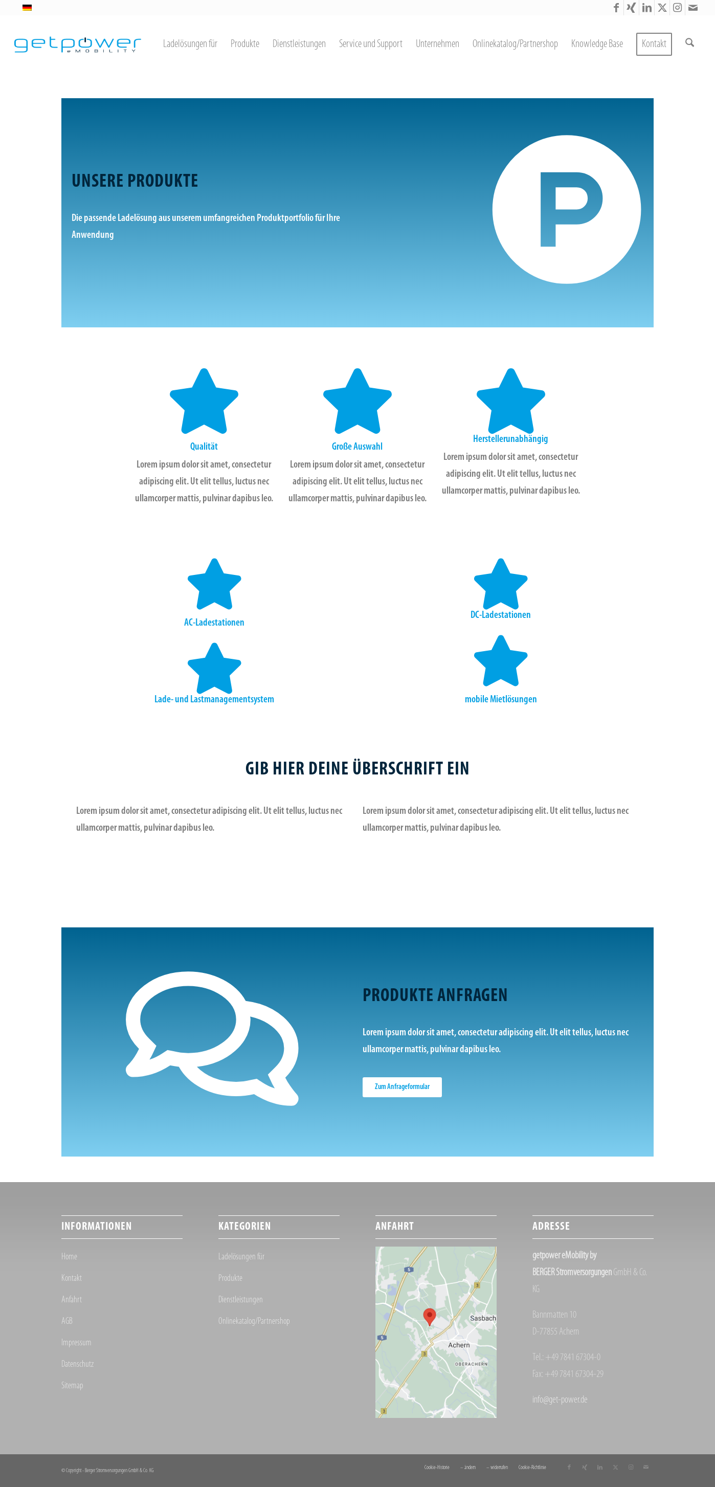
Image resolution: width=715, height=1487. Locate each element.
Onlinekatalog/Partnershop (254, 1321)
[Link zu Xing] (631, 7)
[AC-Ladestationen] (214, 584)
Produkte (230, 1278)
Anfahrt (71, 1300)
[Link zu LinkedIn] (646, 7)
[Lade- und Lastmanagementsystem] (214, 668)
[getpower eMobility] (77, 44)
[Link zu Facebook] (616, 7)
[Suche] (690, 44)
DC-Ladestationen (501, 615)
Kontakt (71, 1278)
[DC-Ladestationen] (500, 584)
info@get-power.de (560, 1400)
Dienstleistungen (240, 1300)
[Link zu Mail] (693, 7)
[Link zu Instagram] (677, 7)
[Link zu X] (662, 7)
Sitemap (72, 1386)
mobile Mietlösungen (501, 700)
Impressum (76, 1343)
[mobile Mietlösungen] (500, 660)
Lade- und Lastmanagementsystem (214, 700)
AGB (67, 1321)
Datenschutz (77, 1364)
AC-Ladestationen (214, 623)
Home (69, 1257)
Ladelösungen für (241, 1257)
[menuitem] (190, 44)
